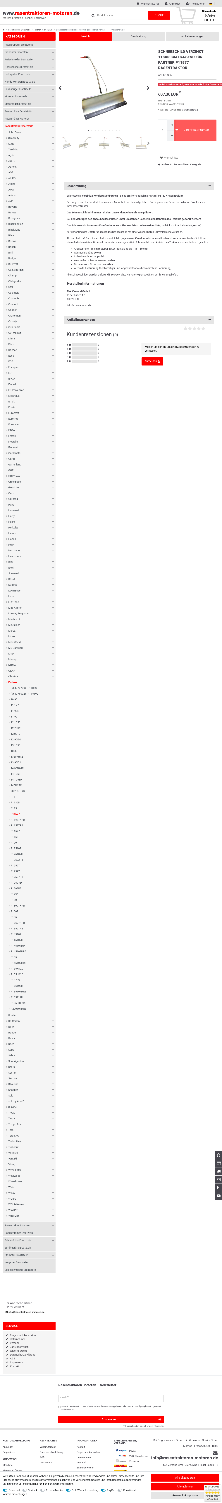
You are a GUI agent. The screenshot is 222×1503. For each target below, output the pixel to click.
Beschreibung (139, 36)
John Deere (14, 132)
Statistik (32, 1490)
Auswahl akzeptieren (185, 1495)
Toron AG (13, 1135)
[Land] (210, 3)
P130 (14, 899)
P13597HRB (18, 922)
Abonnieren (131, 1419)
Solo (10, 1095)
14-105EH (16, 779)
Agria (11, 155)
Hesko (12, 533)
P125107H (17, 854)
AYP (10, 201)
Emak (11, 401)
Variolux (13, 1152)
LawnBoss (14, 590)
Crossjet (13, 321)
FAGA (11, 430)
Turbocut (13, 1147)
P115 (14, 808)
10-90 (14, 699)
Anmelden (8, 1447)
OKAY (11, 670)
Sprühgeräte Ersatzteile (18, 1247)
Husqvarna (14, 556)
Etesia (11, 407)
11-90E (15, 710)
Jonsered (13, 573)
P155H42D (17, 974)
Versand (15, 1343)
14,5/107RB (18, 768)
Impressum (16, 1362)
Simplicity (13, 138)
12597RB (16, 728)
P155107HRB (18, 962)
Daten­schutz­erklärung (51, 1452)
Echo (11, 355)
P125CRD (16, 882)
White (11, 1187)
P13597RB (17, 928)
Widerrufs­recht (48, 1447)
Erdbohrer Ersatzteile (17, 52)
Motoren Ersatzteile (16, 96)
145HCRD (16, 785)
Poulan (12, 1015)
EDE (10, 361)
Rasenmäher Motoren (17, 118)
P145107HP (18, 945)
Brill (10, 252)
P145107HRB (18, 951)
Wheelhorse (15, 1181)
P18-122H (16, 980)
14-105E (15, 773)
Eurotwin (13, 424)
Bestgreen (14, 218)
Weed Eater (14, 1170)
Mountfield (14, 642)
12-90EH (16, 739)
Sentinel (12, 1078)
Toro (10, 1129)
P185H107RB (18, 1003)
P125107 (16, 848)
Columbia (13, 298)
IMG (10, 561)
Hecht (11, 521)
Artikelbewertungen (192, 36)
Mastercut (14, 619)
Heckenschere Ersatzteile (19, 66)
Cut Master (14, 332)
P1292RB (16, 888)
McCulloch (14, 624)
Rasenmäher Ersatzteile (18, 111)
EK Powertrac (16, 390)
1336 (14, 750)
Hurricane (14, 550)
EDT (10, 372)
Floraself (13, 447)
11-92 (14, 716)
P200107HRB (18, 1008)
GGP (11, 470)
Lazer (11, 596)
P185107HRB (18, 991)
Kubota (12, 584)
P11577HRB (18, 819)
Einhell (12, 384)
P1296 (14, 894)
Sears (11, 1066)
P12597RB (17, 876)
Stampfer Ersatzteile (16, 1255)
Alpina (12, 183)
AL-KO (12, 178)
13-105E (15, 745)
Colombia (13, 292)
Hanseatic (14, 510)
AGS (10, 172)
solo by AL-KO (16, 1101)
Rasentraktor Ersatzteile (19, 30)
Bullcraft (13, 264)
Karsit (11, 579)
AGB (12, 1358)
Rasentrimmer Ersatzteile (19, 1232)
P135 (14, 917)
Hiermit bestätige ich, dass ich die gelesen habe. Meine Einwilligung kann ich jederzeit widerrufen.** (111, 1408)
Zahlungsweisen (19, 1346)
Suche (159, 15)
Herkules (13, 527)
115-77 (15, 705)
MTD (11, 653)
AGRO (11, 160)
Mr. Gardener (15, 647)
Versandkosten (190, 109)
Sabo (11, 1049)
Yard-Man (14, 1215)
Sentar (12, 1072)
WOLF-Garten (16, 1204)
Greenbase (14, 481)
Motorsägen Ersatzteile (18, 103)
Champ (12, 275)
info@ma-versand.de (79, 305)
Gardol (12, 458)
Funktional (129, 1490)
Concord (13, 304)
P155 (14, 957)
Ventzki (12, 1158)
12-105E (15, 722)
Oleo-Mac (13, 676)
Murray (12, 659)
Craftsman (14, 315)
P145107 (16, 934)
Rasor (11, 1038)
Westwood (14, 1175)
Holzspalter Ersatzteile (17, 74)
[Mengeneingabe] (162, 130)
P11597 (15, 831)
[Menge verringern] (171, 135)
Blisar (11, 235)
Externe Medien (54, 1490)
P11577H (48, 30)
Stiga (11, 143)
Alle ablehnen (185, 1486)
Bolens (12, 241)
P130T (14, 911)
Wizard (12, 1198)
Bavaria (12, 206)
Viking (11, 1164)
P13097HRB (18, 905)
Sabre (11, 1055)
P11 (13, 796)
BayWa (12, 212)
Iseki (10, 567)
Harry (11, 516)
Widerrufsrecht (18, 1350)
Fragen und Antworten (23, 1335)
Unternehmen (17, 1339)
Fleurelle (13, 441)
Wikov (11, 1192)
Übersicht (85, 36)
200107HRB (18, 791)
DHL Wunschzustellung (85, 1490)
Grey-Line (13, 487)
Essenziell (14, 1490)
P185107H (17, 985)
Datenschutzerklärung (22, 1354)
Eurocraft (13, 413)
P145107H (17, 939)
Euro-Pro (13, 418)
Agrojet (12, 166)
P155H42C (17, 968)
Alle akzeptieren (185, 1477)
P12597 (15, 865)
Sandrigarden (16, 1061)
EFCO (11, 378)
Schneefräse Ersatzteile (18, 1240)
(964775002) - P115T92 (24, 693)
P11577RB (17, 825)
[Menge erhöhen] (171, 125)
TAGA (11, 1112)
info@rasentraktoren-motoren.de (25, 1312)
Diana (11, 338)
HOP (11, 544)
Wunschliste (169, 158)
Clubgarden (15, 281)
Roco (11, 1044)
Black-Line (14, 229)
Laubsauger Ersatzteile (18, 89)
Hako (11, 504)
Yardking (13, 149)
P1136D (15, 802)
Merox (12, 630)
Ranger (12, 1032)
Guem (11, 493)
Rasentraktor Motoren (17, 1225)
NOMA (12, 665)
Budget (12, 258)
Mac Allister (15, 607)
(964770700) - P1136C (24, 687)
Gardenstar (14, 453)
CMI (10, 286)
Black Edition (15, 223)
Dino (10, 344)
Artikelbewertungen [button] (139, 320)
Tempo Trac (15, 1124)
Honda (12, 539)
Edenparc (13, 367)
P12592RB (17, 859)
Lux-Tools (13, 602)
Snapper (13, 1089)
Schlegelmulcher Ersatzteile (20, 1269)
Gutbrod (13, 498)
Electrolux (14, 395)
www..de (41, 15)
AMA (11, 189)
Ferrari (12, 435)
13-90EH (16, 762)
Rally (11, 1026)
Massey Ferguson (18, 613)
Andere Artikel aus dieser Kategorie (179, 164)
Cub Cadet (14, 327)
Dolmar (12, 349)
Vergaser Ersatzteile (16, 1262)
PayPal (111, 1490)
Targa (11, 1118)
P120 (14, 842)
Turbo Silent (15, 1141)
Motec (12, 636)
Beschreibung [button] (139, 186)
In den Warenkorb (192, 130)
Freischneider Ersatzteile (18, 59)
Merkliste (8, 1465)
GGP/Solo (14, 476)
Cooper (12, 309)
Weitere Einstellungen (15, 1494)
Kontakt (14, 1366)
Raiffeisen (14, 1021)
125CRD (15, 733)
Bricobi (12, 246)
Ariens (12, 195)
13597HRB (17, 756)
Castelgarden (16, 269)
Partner (37, 30)
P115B (14, 836)
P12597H (16, 871)
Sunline (12, 1107)
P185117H (17, 997)
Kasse (19, 1470)
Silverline (13, 1084)
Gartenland (14, 464)
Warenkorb (8, 1470)
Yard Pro (13, 1210)
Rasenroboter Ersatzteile (19, 44)
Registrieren (9, 1452)
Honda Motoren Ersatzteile (20, 81)
